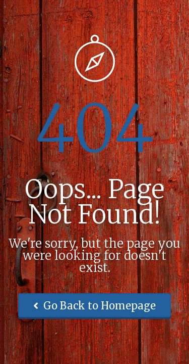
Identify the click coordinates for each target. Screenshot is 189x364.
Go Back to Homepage (94, 305)
